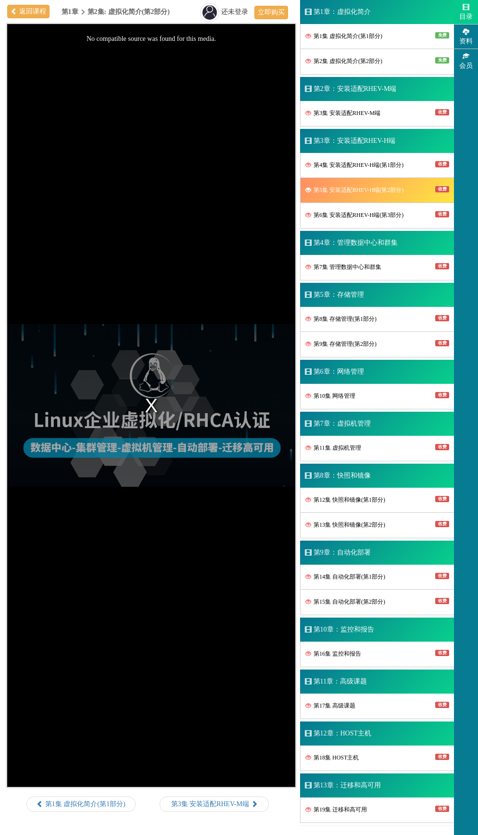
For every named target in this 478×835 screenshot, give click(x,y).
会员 (466, 60)
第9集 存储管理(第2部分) (377, 343)
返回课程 (28, 11)
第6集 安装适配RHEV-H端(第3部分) (377, 214)
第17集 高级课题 (377, 705)
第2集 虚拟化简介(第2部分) (377, 60)
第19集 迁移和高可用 (377, 809)
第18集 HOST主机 (377, 757)
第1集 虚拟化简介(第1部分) (377, 35)
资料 (466, 36)
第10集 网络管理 (377, 395)
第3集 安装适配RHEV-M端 (377, 112)
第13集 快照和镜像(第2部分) (377, 524)
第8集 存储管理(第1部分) (377, 318)
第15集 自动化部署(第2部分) (377, 601)
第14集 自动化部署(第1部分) (377, 576)
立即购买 (271, 12)
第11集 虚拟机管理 (377, 447)
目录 (466, 11)
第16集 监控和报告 (377, 653)
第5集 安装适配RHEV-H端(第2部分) (377, 189)
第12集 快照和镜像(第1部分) (377, 499)
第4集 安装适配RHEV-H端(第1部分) (377, 164)
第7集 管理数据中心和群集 (377, 266)
